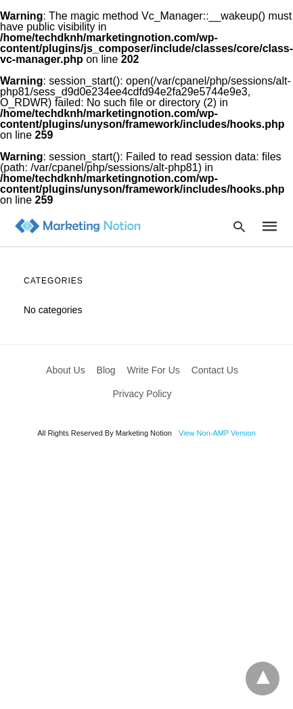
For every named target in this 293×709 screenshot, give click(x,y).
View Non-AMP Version (217, 433)
